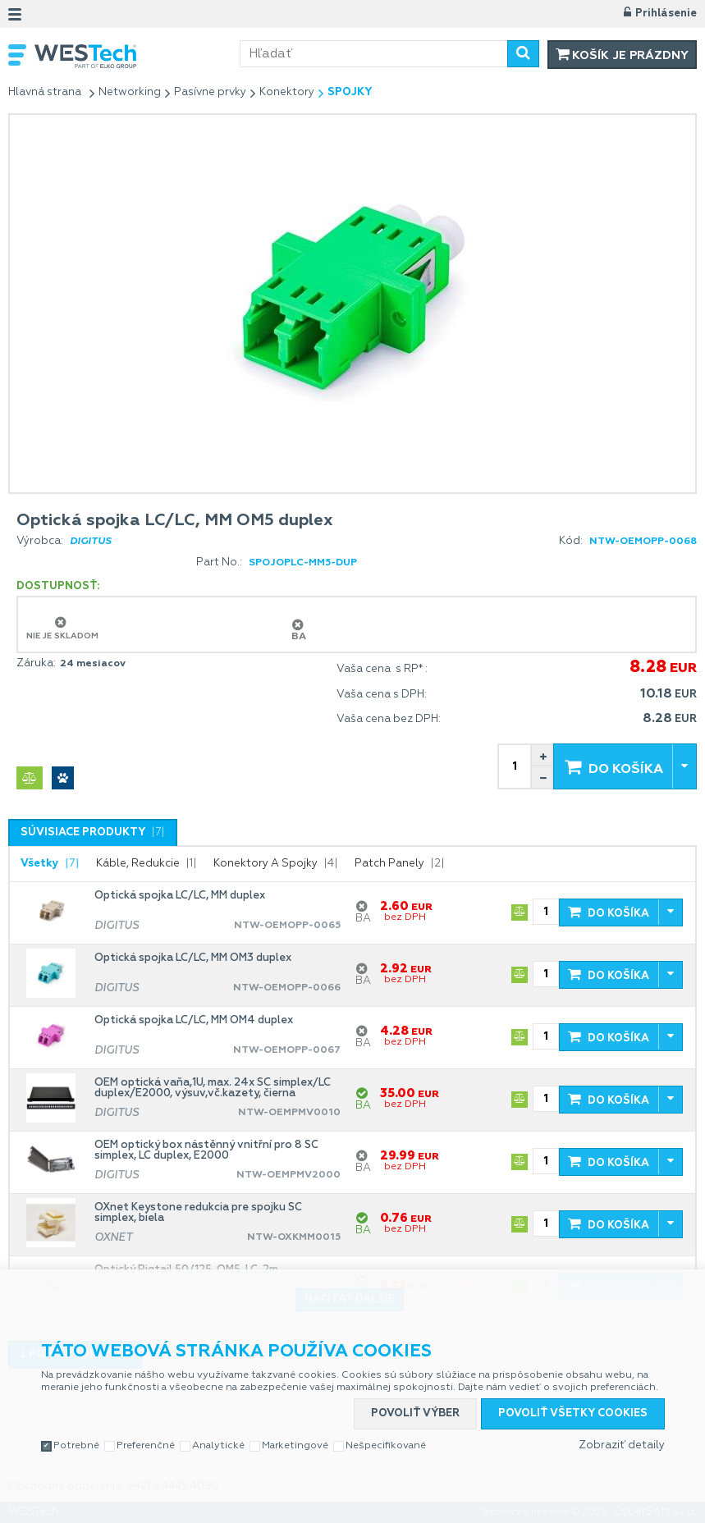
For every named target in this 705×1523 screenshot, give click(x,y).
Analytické (218, 1446)
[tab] (92, 832)
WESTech (137, 56)
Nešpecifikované (386, 1446)
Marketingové (295, 1446)
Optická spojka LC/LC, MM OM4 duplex (193, 1020)
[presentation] (93, 833)
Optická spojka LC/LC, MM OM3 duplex (192, 958)
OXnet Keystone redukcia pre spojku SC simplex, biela (198, 1212)
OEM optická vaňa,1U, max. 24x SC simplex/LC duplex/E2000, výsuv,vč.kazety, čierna (212, 1088)
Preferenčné (146, 1446)
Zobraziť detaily (622, 1445)
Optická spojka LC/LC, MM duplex (179, 895)
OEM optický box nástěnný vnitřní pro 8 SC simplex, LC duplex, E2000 (206, 1150)
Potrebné (76, 1446)
